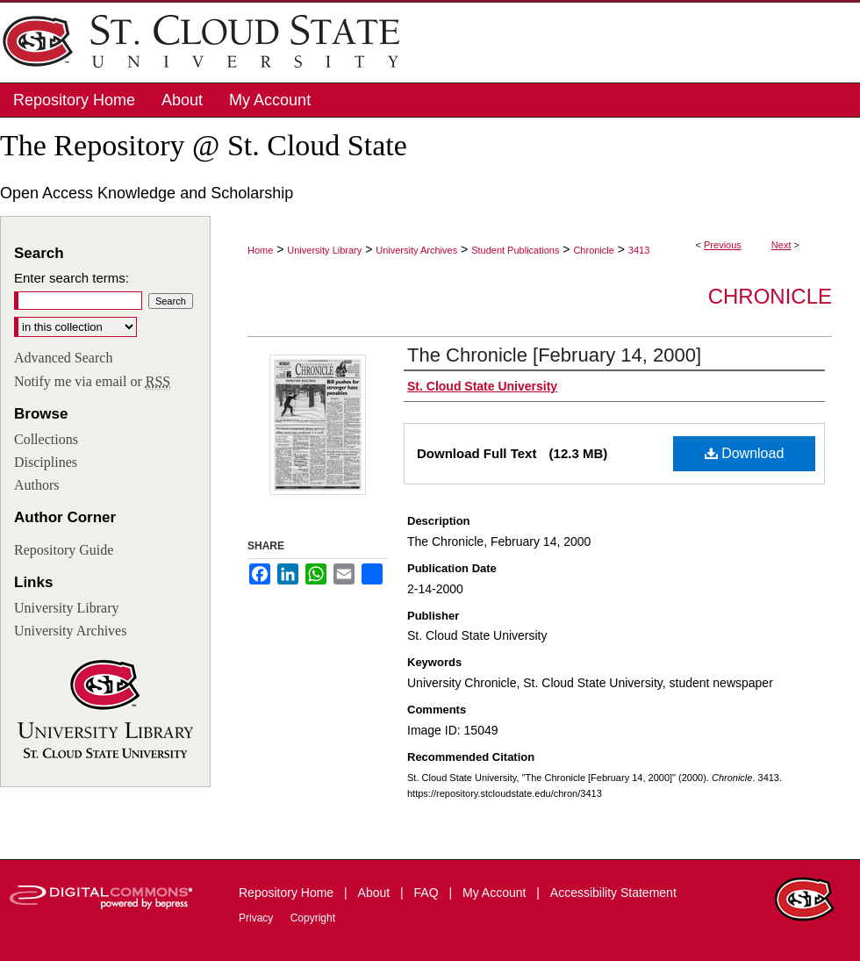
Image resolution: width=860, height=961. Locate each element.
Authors (37, 484)
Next (781, 245)
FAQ (428, 893)
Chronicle (593, 250)
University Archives (416, 250)
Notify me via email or (92, 382)
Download (745, 453)
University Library (324, 250)
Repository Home (288, 893)
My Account (495, 893)
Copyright (312, 918)
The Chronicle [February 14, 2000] (554, 355)
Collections (46, 439)
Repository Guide (63, 549)
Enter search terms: (71, 277)
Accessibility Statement (613, 893)
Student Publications (515, 250)
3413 (638, 250)
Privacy (257, 918)
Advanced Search (63, 357)
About (375, 893)
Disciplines (45, 462)
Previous (723, 245)
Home (260, 250)
